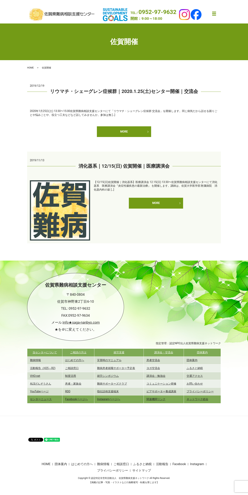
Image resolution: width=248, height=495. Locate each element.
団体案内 (202, 352)
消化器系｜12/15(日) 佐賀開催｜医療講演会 (124, 166)
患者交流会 (153, 360)
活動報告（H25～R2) (42, 368)
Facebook (179, 464)
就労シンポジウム (108, 375)
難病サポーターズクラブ (112, 383)
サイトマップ (141, 470)
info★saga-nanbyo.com (81, 322)
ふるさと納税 (195, 368)
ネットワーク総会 (197, 399)
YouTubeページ (39, 391)
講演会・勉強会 (155, 375)
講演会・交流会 (163, 352)
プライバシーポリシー (200, 391)
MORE (124, 131)
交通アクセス (195, 375)
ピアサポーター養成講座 (161, 391)
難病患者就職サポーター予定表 (116, 368)
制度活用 (70, 375)
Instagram (197, 464)
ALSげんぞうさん (40, 383)
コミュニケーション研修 (161, 383)
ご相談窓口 (72, 368)
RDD (67, 391)
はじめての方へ (74, 360)
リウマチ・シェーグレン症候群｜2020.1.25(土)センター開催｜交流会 (124, 91)
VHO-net (35, 375)
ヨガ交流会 (153, 368)
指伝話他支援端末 (108, 391)
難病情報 (35, 360)
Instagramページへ (108, 399)
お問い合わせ (195, 383)
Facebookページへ (76, 399)
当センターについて (45, 352)
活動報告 (162, 464)
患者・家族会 (73, 383)
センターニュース (41, 399)
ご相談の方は (78, 352)
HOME (30, 67)
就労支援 (119, 352)
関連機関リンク (155, 399)
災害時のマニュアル (109, 360)
